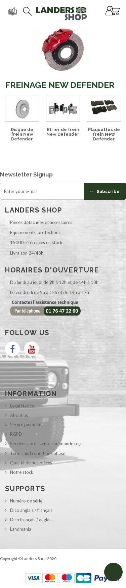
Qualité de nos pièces (31, 462)
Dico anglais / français (31, 510)
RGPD (16, 434)
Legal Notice (22, 406)
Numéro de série (26, 500)
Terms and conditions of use (37, 453)
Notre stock (21, 472)
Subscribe (105, 191)
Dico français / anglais (31, 519)
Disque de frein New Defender (22, 134)
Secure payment (26, 424)
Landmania (20, 529)
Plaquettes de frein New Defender (104, 134)
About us (19, 415)
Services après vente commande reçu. (47, 443)
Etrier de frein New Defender (62, 132)
